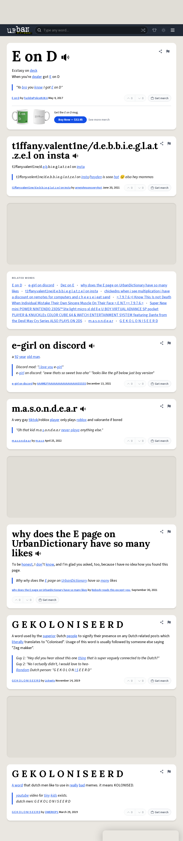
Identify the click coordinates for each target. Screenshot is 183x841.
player (54, 420)
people (72, 636)
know (38, 87)
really (74, 785)
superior (49, 636)
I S (76, 670)
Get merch (159, 98)
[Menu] (172, 30)
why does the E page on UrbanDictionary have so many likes (49, 590)
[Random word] (142, 30)
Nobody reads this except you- (111, 590)
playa (75, 430)
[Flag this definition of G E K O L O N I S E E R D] (169, 622)
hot (116, 177)
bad (82, 785)
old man (33, 356)
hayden (96, 177)
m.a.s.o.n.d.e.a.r (100, 321)
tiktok (33, 420)
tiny (47, 795)
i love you (46, 367)
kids (54, 795)
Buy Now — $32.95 (70, 120)
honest (27, 564)
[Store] (154, 30)
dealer (37, 76)
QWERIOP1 (51, 812)
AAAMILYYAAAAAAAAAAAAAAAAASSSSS (61, 384)
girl (59, 367)
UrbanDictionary (74, 580)
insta (81, 166)
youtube (22, 795)
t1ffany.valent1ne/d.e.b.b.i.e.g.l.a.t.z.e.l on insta (41, 188)
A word (17, 785)
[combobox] (91, 30)
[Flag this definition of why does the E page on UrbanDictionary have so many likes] (169, 531)
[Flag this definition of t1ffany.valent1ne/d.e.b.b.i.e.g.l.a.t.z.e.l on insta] (169, 143)
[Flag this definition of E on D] (167, 51)
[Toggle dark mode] (163, 30)
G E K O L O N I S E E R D (139, 321)
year (22, 356)
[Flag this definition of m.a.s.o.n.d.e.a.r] (169, 406)
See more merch (99, 120)
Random (22, 670)
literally (17, 642)
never (65, 430)
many (104, 580)
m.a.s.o (40, 441)
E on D (15, 98)
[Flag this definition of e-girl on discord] (169, 343)
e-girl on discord (41, 285)
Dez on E (67, 285)
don (39, 564)
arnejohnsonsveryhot (88, 188)
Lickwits (50, 681)
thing (82, 658)
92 (16, 356)
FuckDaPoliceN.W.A (36, 98)
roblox (82, 420)
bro (24, 87)
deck (33, 70)
